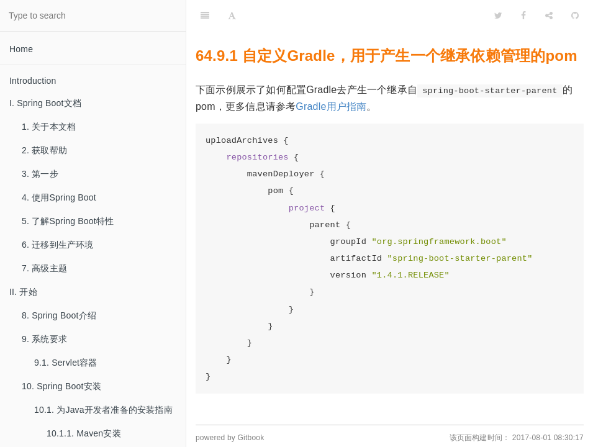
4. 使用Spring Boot (59, 197)
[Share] (549, 15)
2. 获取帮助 (44, 150)
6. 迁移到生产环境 (58, 245)
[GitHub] (575, 15)
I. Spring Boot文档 (45, 103)
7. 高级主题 (44, 268)
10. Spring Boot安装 (61, 386)
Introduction (33, 81)
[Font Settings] (232, 15)
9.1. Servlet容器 (65, 363)
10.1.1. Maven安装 (84, 433)
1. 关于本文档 (49, 127)
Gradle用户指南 (331, 106)
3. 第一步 (40, 174)
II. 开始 (23, 292)
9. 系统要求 (44, 339)
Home (21, 49)
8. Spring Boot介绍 (59, 315)
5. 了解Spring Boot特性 (68, 221)
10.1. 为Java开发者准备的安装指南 (103, 410)
